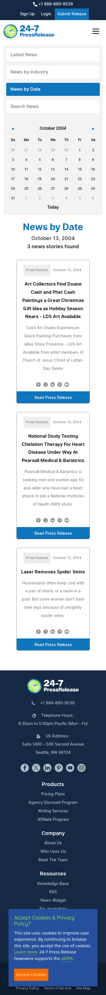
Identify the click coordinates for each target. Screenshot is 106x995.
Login (46, 14)
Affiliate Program (53, 820)
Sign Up (27, 14)
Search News (24, 106)
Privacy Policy (27, 988)
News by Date (25, 89)
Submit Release (71, 14)
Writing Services (53, 811)
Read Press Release (53, 398)
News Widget (53, 901)
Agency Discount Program (53, 803)
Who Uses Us (53, 852)
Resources (53, 874)
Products (53, 784)
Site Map (83, 988)
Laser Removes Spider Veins (53, 572)
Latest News (23, 55)
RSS (53, 892)
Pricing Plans (53, 794)
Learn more (25, 952)
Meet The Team (53, 860)
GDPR (66, 958)
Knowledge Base (53, 884)
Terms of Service (57, 988)
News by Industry (29, 72)
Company (53, 833)
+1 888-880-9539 (53, 4)
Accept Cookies (31, 974)
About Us (53, 843)
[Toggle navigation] (96, 31)
